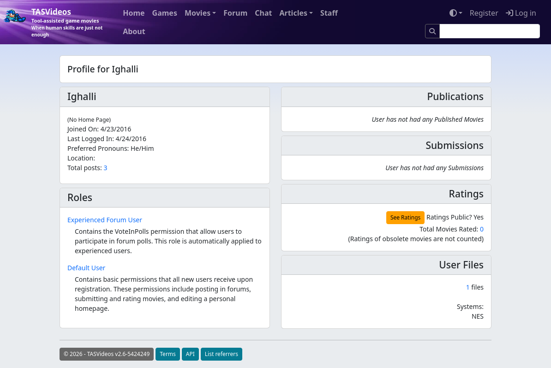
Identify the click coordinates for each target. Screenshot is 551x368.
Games (164, 13)
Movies (197, 13)
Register (484, 13)
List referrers (221, 354)
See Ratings (405, 217)
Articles (293, 13)
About (134, 31)
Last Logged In (89, 138)
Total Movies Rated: (451, 229)
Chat (263, 13)
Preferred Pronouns (97, 148)
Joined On (82, 129)
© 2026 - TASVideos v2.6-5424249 (107, 354)
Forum (235, 13)
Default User (86, 267)
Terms (168, 354)
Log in (521, 13)
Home (133, 13)
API (190, 354)
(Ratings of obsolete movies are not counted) (416, 238)
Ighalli (81, 96)
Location (80, 158)
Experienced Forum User (104, 219)
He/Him (142, 148)
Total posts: (84, 167)
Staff (329, 13)
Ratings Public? (449, 217)
